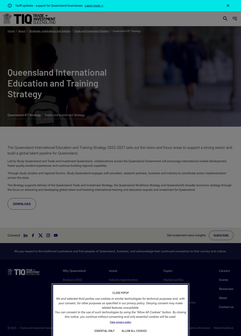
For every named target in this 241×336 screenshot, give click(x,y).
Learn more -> (94, 5)
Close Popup (120, 292)
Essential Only (104, 330)
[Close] (228, 5)
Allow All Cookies (134, 330)
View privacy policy (120, 322)
